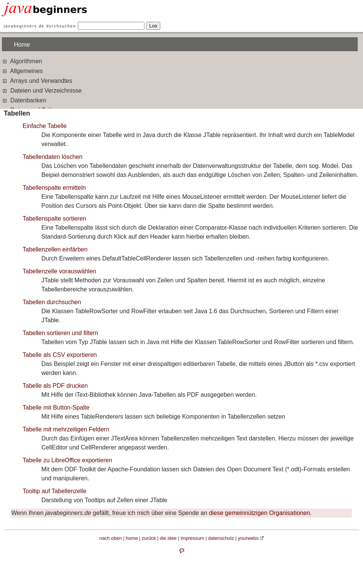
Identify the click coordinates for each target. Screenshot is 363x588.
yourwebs (248, 538)
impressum (192, 538)
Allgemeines (22, 70)
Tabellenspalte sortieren (54, 218)
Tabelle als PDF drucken (55, 385)
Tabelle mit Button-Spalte (56, 407)
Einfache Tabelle (45, 126)
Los (153, 26)
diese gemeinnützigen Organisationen (259, 513)
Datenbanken (24, 100)
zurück (149, 538)
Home (22, 44)
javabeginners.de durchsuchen (40, 26)
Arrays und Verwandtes (37, 80)
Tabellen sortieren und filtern (60, 333)
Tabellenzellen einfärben (55, 249)
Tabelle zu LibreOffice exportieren (67, 460)
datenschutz (221, 538)
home (132, 538)
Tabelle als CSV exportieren (60, 355)
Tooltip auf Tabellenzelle (55, 491)
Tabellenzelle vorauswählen (59, 271)
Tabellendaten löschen (52, 157)
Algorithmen (22, 60)
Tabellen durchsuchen (52, 302)
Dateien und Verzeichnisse (42, 90)
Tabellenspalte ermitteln (54, 187)
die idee (168, 538)
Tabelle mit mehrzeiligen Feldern (66, 429)
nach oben (110, 538)
